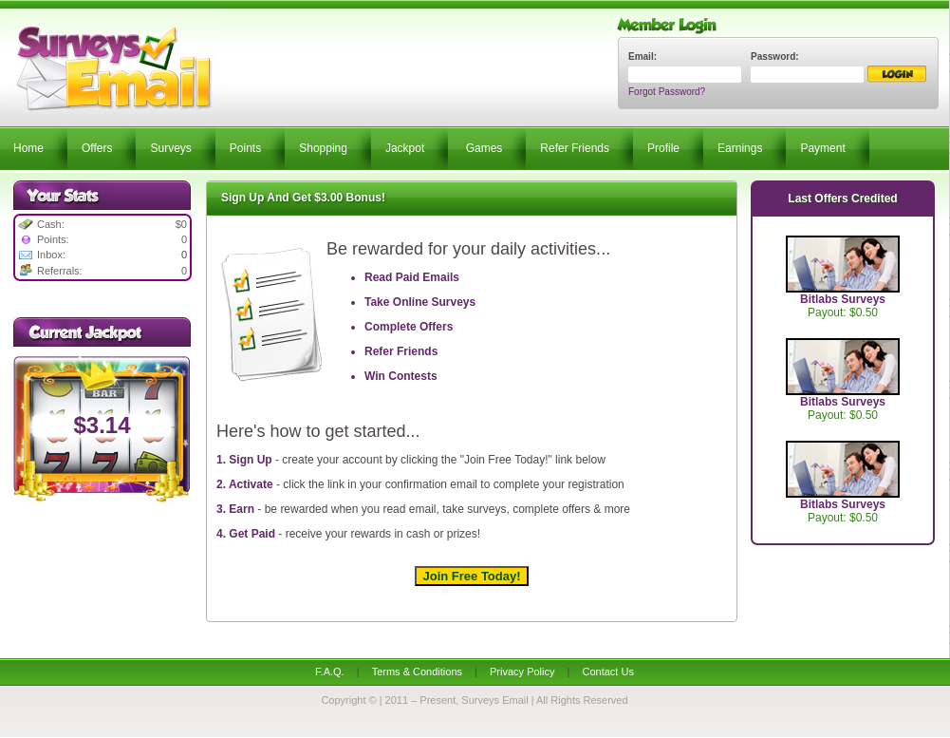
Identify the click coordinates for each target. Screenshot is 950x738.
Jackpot (404, 148)
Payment (822, 148)
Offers (97, 148)
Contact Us (607, 671)
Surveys (170, 148)
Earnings (739, 148)
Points (245, 148)
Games (484, 148)
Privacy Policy (522, 671)
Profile (663, 148)
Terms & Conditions (417, 671)
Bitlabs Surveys (842, 299)
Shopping (323, 148)
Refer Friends (574, 148)
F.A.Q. (330, 671)
